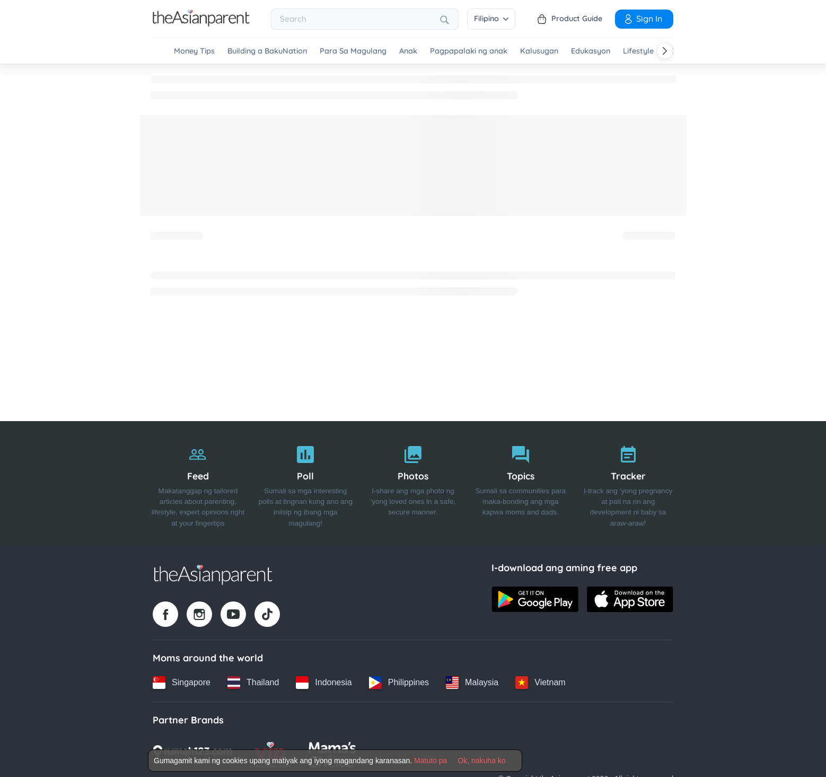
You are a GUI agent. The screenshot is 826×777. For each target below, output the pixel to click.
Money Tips (194, 51)
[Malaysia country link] (472, 682)
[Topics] (520, 484)
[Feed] (198, 484)
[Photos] (413, 484)
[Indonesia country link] (324, 682)
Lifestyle (638, 51)
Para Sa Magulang (353, 51)
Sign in (642, 18)
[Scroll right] (664, 50)
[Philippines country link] (399, 682)
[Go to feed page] (201, 23)
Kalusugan (539, 51)
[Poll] (305, 484)
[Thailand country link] (253, 682)
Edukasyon (590, 51)
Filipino (491, 18)
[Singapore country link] (181, 682)
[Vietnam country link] (540, 682)
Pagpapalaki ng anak (468, 51)
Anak (408, 51)
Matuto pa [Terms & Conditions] (430, 760)
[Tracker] (628, 484)
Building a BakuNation (267, 51)
